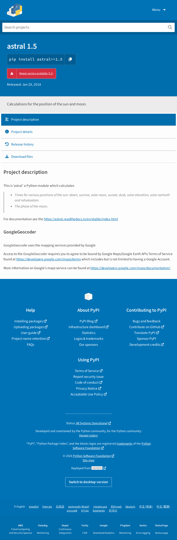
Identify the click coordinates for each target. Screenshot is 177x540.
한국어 (113, 511)
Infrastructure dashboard (87, 327)
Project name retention (29, 338)
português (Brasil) (78, 507)
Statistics (88, 332)
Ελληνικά (116, 507)
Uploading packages (29, 327)
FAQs (30, 344)
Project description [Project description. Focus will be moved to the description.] (22, 119)
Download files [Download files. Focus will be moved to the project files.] (19, 156)
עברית (85, 511)
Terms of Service (87, 370)
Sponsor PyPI (146, 338)
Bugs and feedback (147, 321)
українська (100, 507)
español (34, 507)
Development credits (144, 344)
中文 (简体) (146, 507)
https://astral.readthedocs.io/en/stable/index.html (81, 219)
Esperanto (99, 511)
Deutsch (130, 507)
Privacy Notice (86, 388)
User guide (29, 332)
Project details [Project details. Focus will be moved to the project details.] (18, 131)
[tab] (88, 120)
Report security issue (88, 376)
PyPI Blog (87, 321)
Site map (88, 460)
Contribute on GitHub (144, 327)
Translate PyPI (144, 332)
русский (72, 511)
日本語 (60, 507)
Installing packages (28, 321)
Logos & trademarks (88, 338)
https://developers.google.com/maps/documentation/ (130, 268)
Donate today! (88, 435)
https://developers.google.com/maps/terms (48, 259)
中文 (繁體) (163, 507)
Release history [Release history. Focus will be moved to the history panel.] (19, 144)
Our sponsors (88, 344)
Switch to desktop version (88, 482)
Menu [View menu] (159, 9)
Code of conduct (87, 382)
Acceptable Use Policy (87, 394)
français (47, 507)
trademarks (124, 443)
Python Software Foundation (92, 456)
